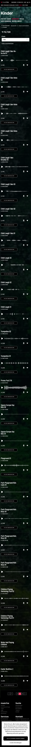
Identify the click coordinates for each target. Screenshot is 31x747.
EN (29, 2)
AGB (2, 710)
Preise (26, 5)
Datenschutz (4, 711)
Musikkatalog (19, 705)
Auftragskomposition (6, 720)
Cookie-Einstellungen (16, 742)
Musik (2, 5)
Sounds (20, 5)
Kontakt (3, 705)
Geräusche (14, 25)
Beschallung (12, 5)
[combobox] (15, 39)
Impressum (3, 713)
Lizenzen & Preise (5, 707)
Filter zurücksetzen (7, 43)
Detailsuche (6, 5)
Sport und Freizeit (24, 25)
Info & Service (4, 718)
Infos (23, 5)
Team (2, 708)
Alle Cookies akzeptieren (15, 738)
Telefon (17, 5)
